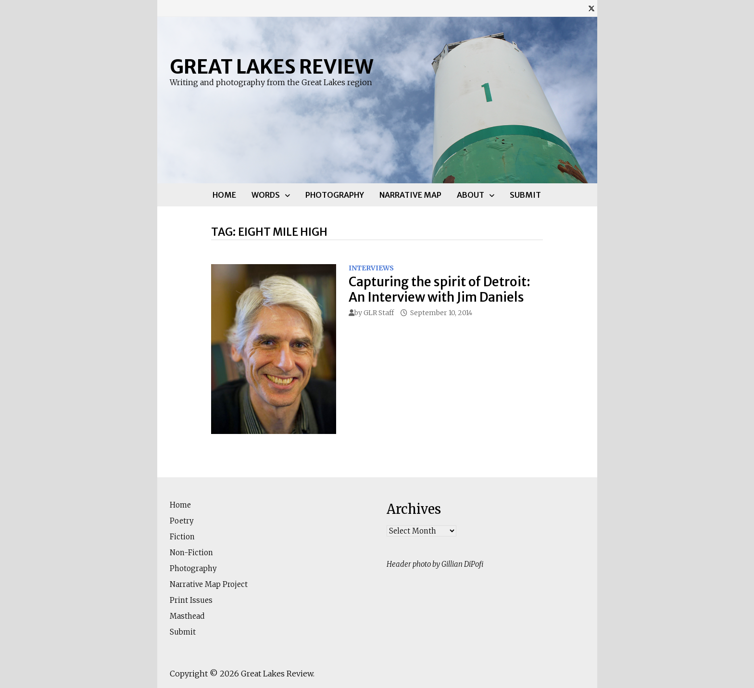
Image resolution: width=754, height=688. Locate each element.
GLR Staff (379, 312)
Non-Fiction (191, 552)
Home (224, 195)
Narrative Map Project (209, 584)
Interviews (371, 268)
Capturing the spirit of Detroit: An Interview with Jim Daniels (439, 289)
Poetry (182, 520)
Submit (525, 195)
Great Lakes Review (271, 67)
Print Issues (191, 600)
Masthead (187, 616)
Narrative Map (410, 195)
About (470, 195)
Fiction (182, 536)
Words (265, 195)
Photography (334, 195)
